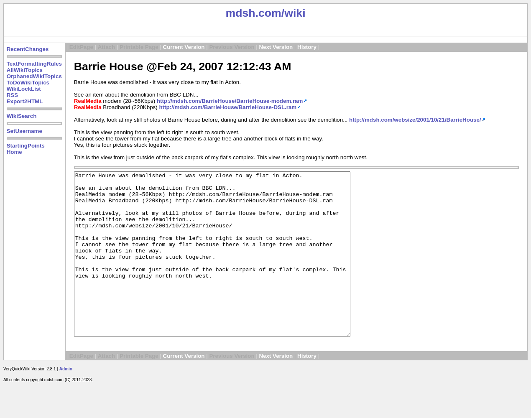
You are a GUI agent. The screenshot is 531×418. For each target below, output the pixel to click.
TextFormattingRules (34, 64)
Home (14, 152)
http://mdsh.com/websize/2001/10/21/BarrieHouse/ (415, 120)
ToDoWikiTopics (28, 82)
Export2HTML (25, 101)
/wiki (293, 13)
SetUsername (24, 131)
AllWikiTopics (25, 70)
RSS (12, 95)
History (307, 47)
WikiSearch (22, 116)
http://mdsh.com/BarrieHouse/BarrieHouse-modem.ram (230, 101)
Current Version (184, 47)
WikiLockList (24, 89)
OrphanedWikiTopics (34, 76)
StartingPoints (26, 146)
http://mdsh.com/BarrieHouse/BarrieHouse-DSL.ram (227, 107)
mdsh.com (253, 13)
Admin (65, 401)
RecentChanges (28, 49)
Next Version (276, 47)
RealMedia (88, 101)
